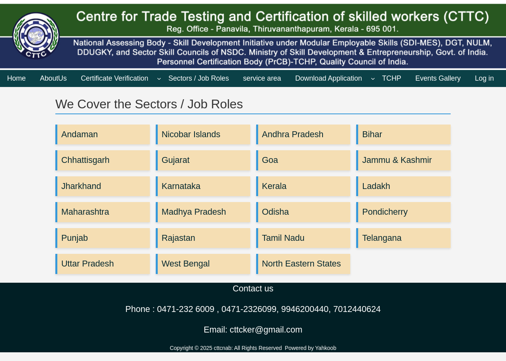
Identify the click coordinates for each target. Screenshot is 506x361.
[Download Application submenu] (373, 78)
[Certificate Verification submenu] (159, 78)
